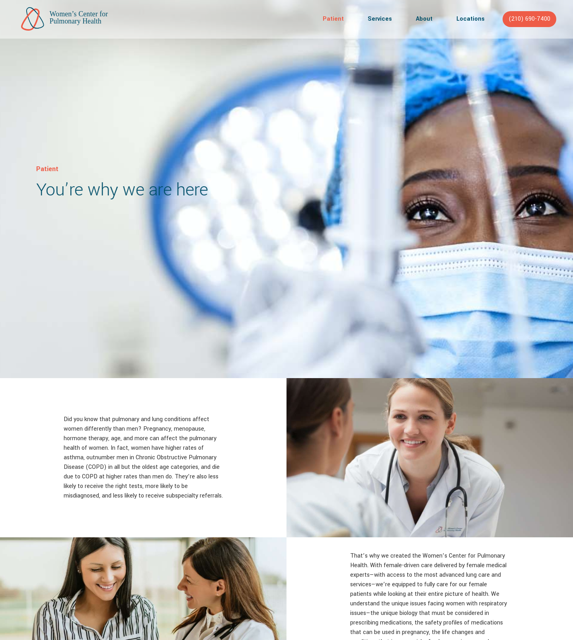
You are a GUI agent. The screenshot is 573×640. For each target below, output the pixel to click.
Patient (333, 19)
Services (380, 19)
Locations (470, 19)
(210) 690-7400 (529, 19)
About (424, 19)
